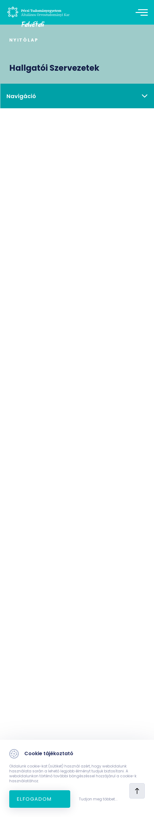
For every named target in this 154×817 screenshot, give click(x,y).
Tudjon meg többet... (98, 799)
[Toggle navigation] (143, 12)
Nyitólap (23, 40)
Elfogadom (34, 799)
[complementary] (140, 803)
